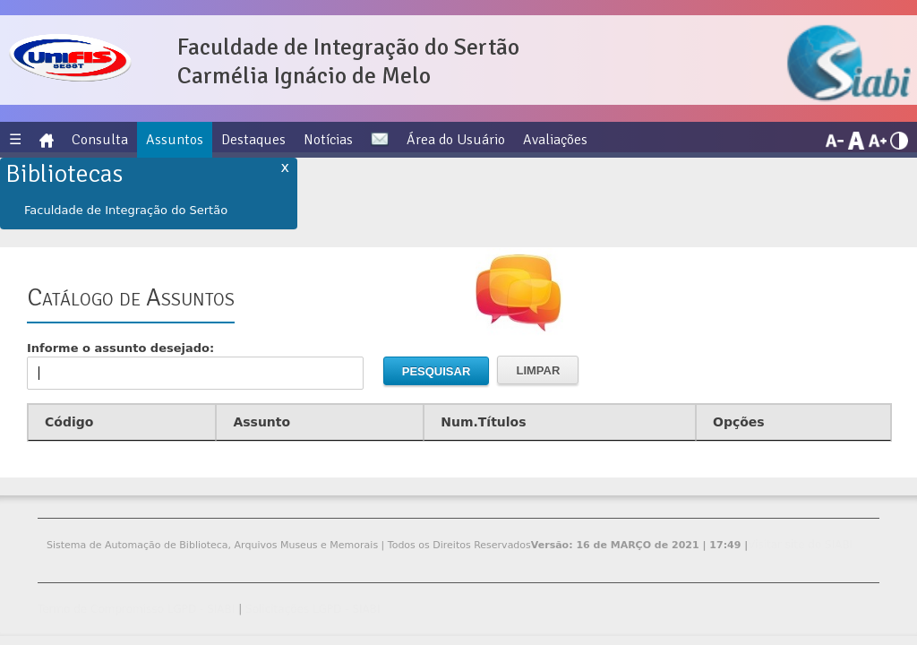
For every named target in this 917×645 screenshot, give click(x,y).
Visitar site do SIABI (800, 544)
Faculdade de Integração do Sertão (125, 210)
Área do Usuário (456, 140)
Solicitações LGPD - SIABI (313, 609)
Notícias (328, 140)
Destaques (253, 140)
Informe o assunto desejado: (195, 366)
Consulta (100, 140)
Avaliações (555, 140)
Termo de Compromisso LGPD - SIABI (136, 609)
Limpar (538, 370)
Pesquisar (436, 371)
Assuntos (174, 140)
